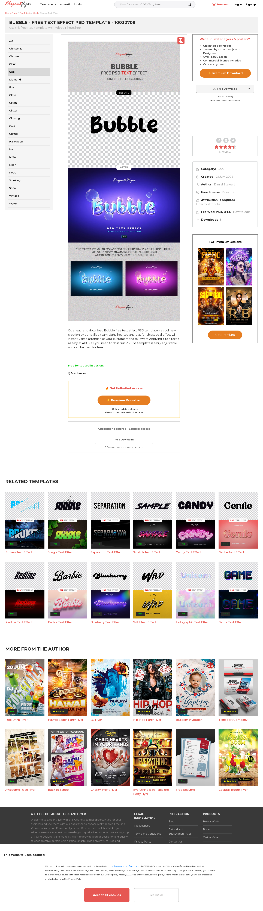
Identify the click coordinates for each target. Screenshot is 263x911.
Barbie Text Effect (61, 622)
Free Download (124, 439)
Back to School (58, 789)
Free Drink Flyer (16, 720)
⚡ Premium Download (124, 400)
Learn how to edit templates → (225, 100)
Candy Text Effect (188, 552)
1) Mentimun (77, 373)
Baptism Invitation (189, 720)
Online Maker (211, 837)
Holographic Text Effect (193, 622)
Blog (171, 821)
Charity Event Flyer (104, 789)
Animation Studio (71, 4)
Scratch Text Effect (146, 552)
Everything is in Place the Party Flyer (151, 792)
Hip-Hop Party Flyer (147, 720)
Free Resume (185, 789)
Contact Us (175, 841)
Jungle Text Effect (61, 552)
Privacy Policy (142, 841)
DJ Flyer (96, 720)
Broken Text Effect (18, 552)
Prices (207, 829)
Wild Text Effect (144, 622)
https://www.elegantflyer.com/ (123, 866)
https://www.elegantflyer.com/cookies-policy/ (142, 874)
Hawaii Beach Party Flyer (65, 720)
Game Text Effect (231, 622)
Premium (220, 4)
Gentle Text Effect (231, 552)
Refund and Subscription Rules (180, 831)
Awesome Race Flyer (20, 789)
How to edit (241, 212)
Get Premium (225, 335)
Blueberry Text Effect (106, 622)
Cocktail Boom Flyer (233, 789)
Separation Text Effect (107, 552)
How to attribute (208, 204)
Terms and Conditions (147, 833)
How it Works (211, 821)
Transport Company (233, 720)
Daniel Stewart (224, 184)
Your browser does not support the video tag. (225, 119)
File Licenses (142, 825)
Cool (221, 169)
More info (228, 192)
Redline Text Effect (18, 622)
